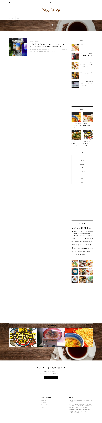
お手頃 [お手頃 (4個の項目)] (84, 231)
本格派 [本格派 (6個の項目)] (87, 245)
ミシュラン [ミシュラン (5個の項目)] (78, 238)
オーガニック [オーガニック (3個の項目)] (76, 233)
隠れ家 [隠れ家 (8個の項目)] (88, 252)
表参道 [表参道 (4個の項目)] (79, 251)
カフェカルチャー (82, 171)
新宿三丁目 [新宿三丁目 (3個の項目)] (83, 245)
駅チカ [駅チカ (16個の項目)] (80, 254)
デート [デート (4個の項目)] (78, 235)
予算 (51, 2)
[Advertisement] (82, 97)
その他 (82, 160)
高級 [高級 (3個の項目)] (84, 254)
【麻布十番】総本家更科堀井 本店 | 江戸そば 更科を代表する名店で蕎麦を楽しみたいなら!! (80, 401)
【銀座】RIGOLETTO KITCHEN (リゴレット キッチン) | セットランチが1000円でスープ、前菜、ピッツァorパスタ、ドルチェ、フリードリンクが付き (81, 411)
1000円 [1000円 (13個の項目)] (74, 228)
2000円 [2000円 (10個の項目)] (79, 228)
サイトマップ (43, 402)
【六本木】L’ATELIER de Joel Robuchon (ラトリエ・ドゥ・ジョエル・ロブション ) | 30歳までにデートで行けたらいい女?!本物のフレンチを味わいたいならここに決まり (81, 406)
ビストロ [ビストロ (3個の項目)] (85, 235)
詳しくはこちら (51, 377)
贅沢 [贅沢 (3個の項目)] (82, 251)
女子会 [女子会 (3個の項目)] (85, 241)
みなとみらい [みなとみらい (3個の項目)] (88, 231)
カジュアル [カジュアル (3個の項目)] (82, 233)
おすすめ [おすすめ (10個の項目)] (79, 231)
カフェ (82, 167)
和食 (82, 178)
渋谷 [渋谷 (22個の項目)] (89, 248)
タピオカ (82, 175)
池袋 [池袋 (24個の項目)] (85, 248)
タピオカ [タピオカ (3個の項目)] (86, 233)
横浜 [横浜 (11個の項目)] (82, 248)
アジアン (82, 164)
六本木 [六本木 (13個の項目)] (82, 241)
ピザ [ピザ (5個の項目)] (89, 235)
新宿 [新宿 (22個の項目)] (79, 245)
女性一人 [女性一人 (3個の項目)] (89, 241)
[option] (23, 337)
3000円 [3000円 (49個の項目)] (84, 228)
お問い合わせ (43, 400)
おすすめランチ (82, 156)
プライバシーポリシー (45, 404)
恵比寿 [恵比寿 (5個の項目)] (75, 245)
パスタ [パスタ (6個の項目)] (82, 235)
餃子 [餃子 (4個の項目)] (77, 254)
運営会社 (42, 407)
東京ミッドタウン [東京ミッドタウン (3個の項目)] (77, 248)
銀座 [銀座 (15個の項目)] (84, 252)
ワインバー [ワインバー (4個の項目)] (89, 238)
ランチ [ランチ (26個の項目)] (83, 238)
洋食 (82, 182)
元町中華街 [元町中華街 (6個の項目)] (76, 241)
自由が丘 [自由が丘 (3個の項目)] (76, 251)
